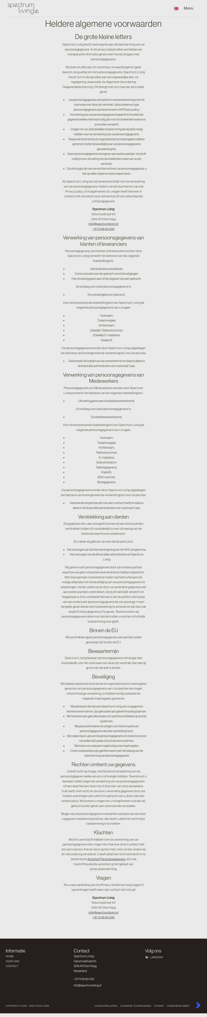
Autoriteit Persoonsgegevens (106, 859)
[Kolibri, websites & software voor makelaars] (198, 1005)
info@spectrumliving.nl (104, 224)
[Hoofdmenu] (190, 8)
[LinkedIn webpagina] (169, 957)
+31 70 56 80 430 (103, 229)
